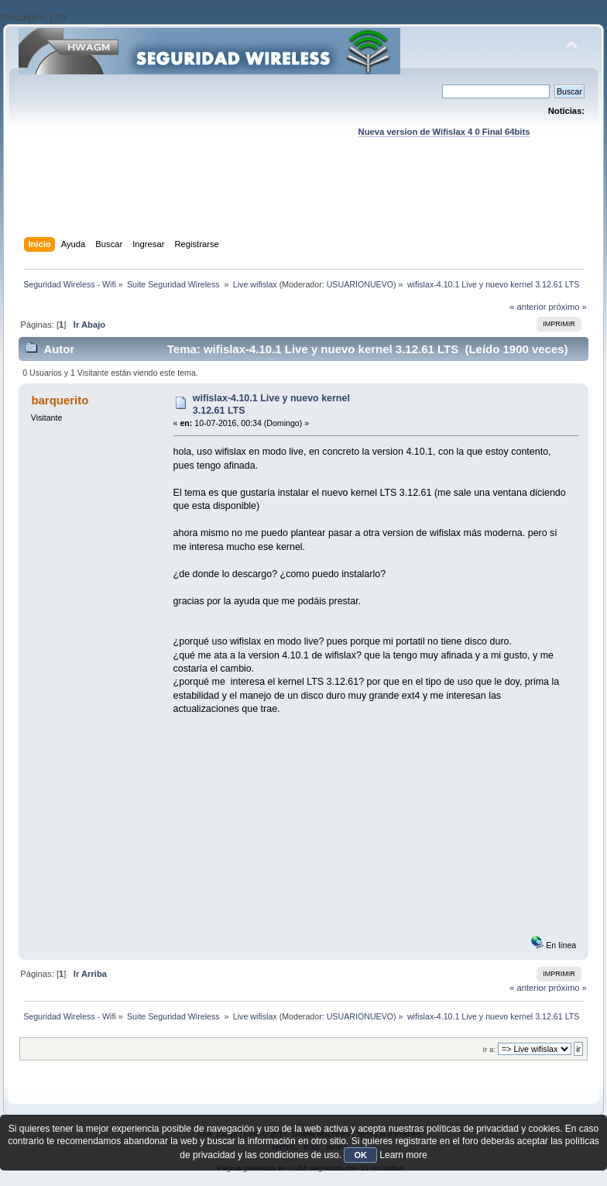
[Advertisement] (303, 202)
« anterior (527, 306)
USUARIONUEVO (360, 284)
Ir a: (488, 1049)
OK (360, 1155)
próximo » (568, 306)
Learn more (403, 1155)
